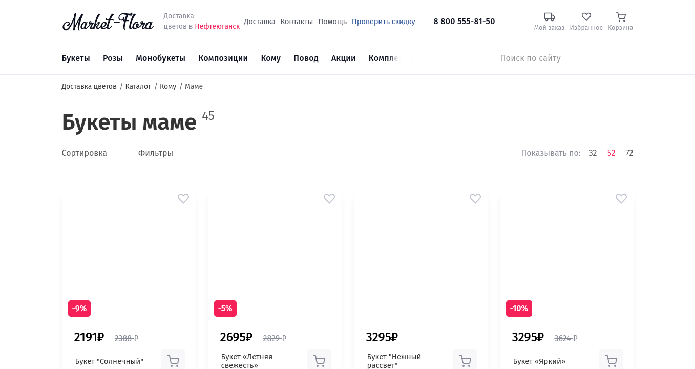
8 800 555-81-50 (464, 21)
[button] (183, 199)
